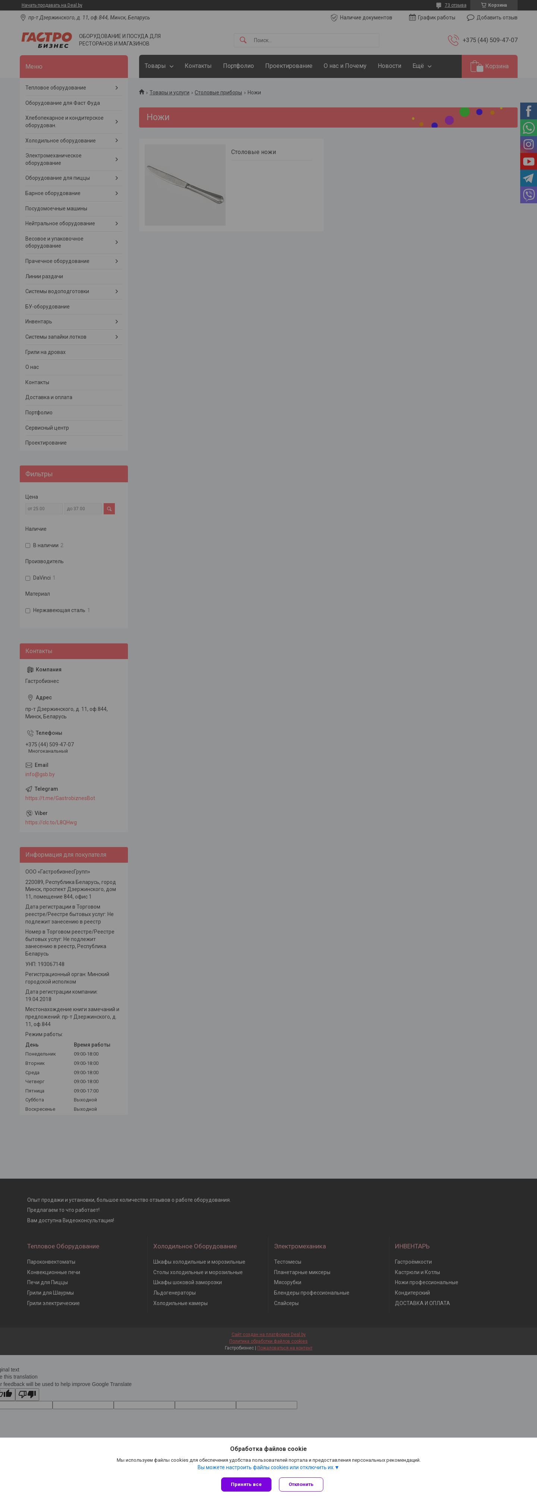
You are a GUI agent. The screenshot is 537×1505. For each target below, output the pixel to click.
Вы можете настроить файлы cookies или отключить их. (266, 1467)
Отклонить (301, 1484)
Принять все (246, 1484)
